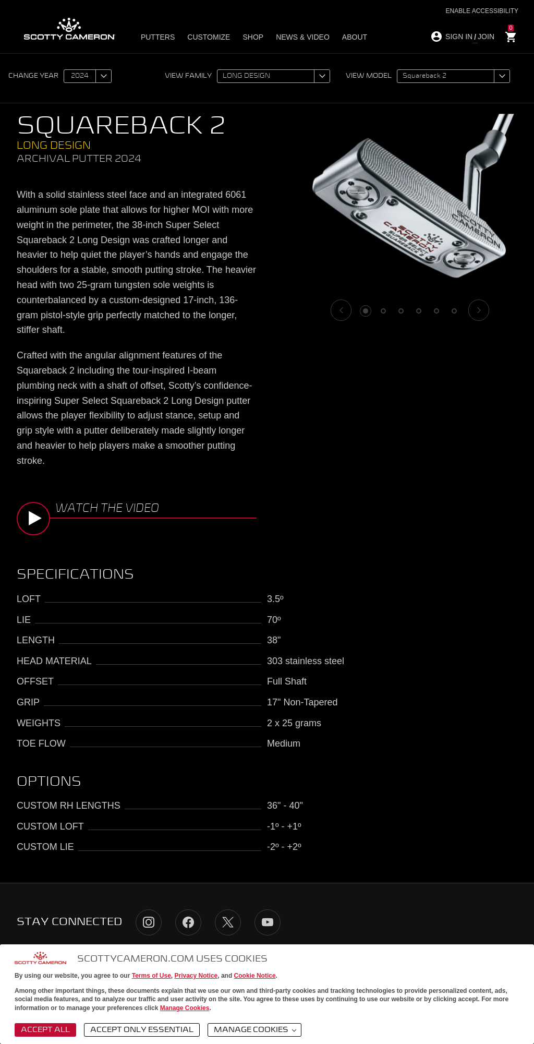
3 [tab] (401, 311)
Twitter (228, 922)
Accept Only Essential (141, 1030)
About (354, 37)
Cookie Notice (255, 975)
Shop (252, 37)
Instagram (149, 922)
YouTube (267, 922)
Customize (208, 37)
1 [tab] (365, 311)
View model (369, 76)
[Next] (478, 310)
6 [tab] (454, 311)
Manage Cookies (185, 1008)
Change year (33, 76)
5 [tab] (436, 311)
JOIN (486, 36)
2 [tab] (383, 311)
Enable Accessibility (482, 11)
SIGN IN (458, 36)
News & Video (303, 37)
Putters (158, 37)
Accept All (45, 1030)
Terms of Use (151, 975)
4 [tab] (418, 311)
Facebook (188, 922)
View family (188, 76)
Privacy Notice (196, 975)
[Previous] (341, 310)
